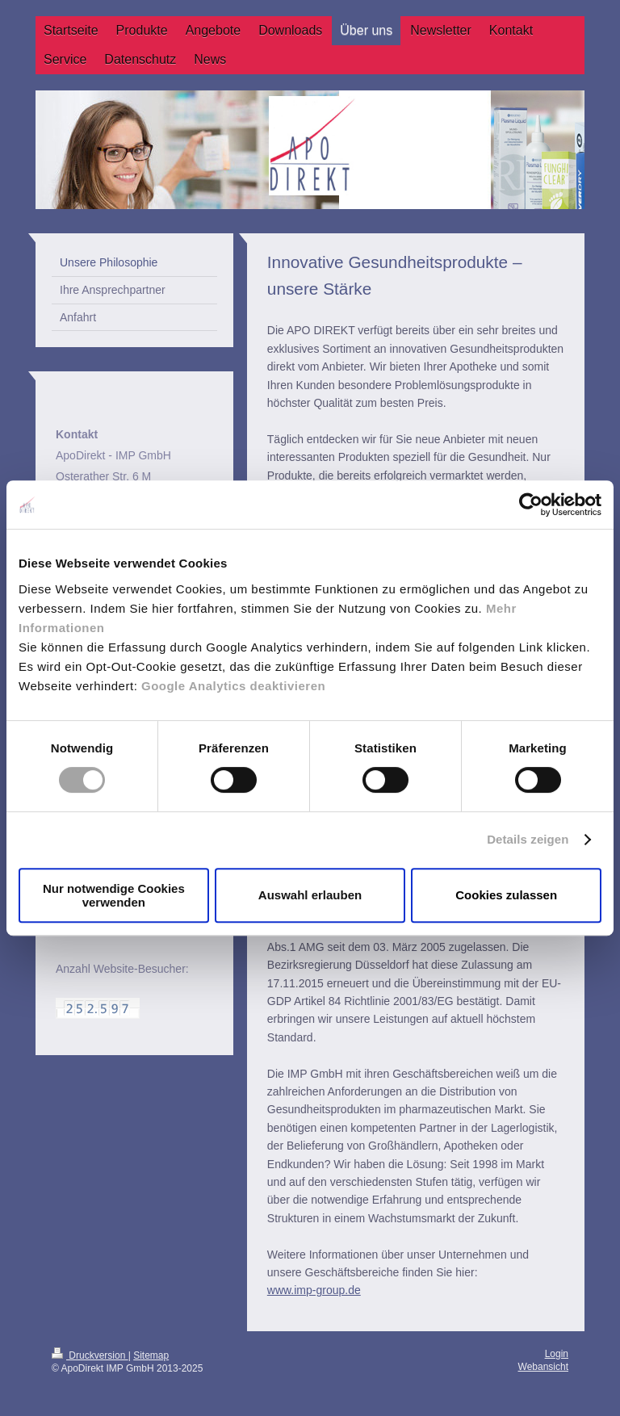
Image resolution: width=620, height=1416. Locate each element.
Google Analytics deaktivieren (233, 686)
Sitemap (151, 1355)
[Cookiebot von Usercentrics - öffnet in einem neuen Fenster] (530, 504)
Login (556, 1353)
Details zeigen (527, 839)
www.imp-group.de (314, 1290)
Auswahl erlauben (310, 895)
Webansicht (543, 1366)
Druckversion (90, 1355)
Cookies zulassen (506, 895)
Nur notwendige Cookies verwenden (114, 895)
